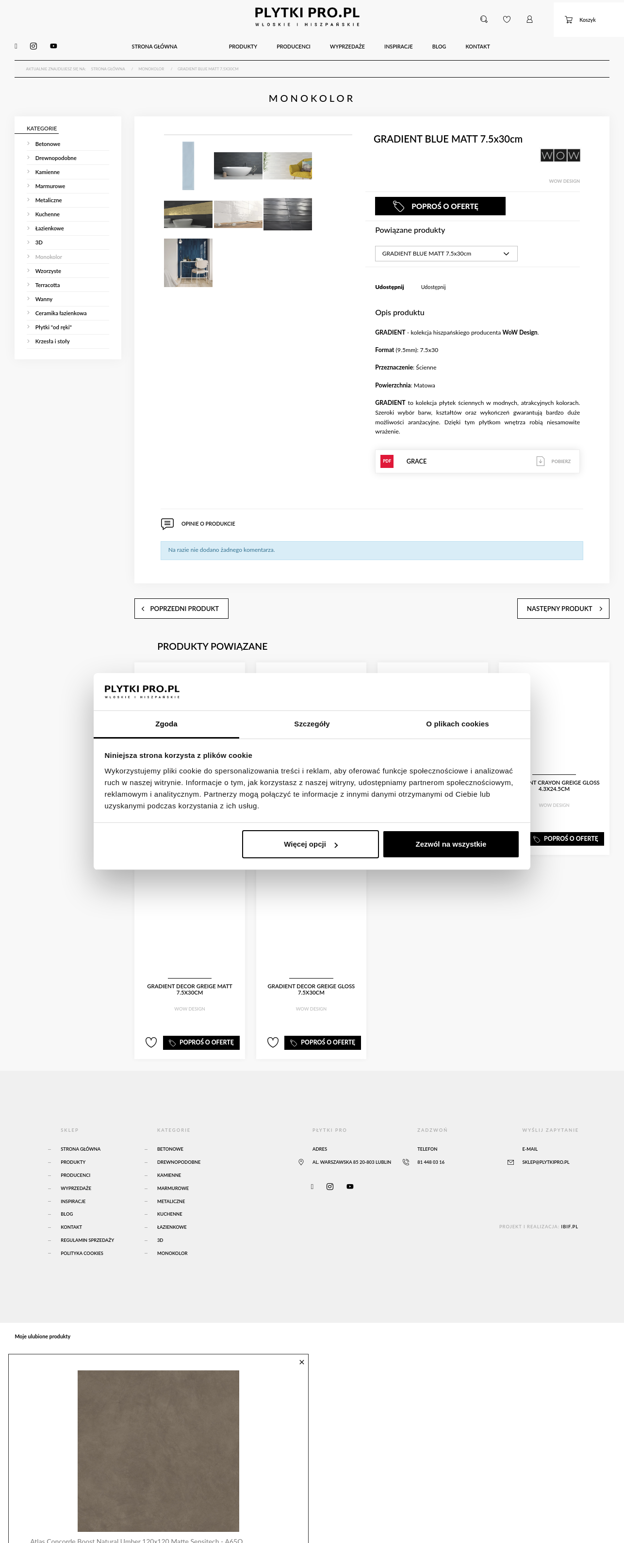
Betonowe (170, 1131)
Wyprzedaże (76, 1170)
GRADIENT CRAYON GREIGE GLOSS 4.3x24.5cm (554, 773)
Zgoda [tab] (166, 724)
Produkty (73, 1144)
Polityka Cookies (82, 1235)
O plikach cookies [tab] (457, 724)
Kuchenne (169, 1196)
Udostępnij (433, 278)
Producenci (75, 1157)
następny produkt (577, 593)
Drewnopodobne (179, 1144)
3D (160, 1221)
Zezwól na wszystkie (450, 844)
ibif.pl (569, 1208)
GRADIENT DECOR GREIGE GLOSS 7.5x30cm (311, 976)
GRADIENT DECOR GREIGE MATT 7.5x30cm (189, 976)
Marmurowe (173, 1170)
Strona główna (80, 1131)
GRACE (477, 452)
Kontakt (71, 1209)
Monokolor (172, 1235)
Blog (67, 1196)
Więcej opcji (311, 844)
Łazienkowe (172, 1209)
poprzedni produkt (167, 593)
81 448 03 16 (430, 1144)
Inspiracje (73, 1183)
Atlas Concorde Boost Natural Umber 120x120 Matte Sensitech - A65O (132, 1518)
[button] (485, 17)
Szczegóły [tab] (311, 724)
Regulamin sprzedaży (87, 1221)
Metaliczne (171, 1183)
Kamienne (169, 1157)
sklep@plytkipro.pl (545, 1144)
